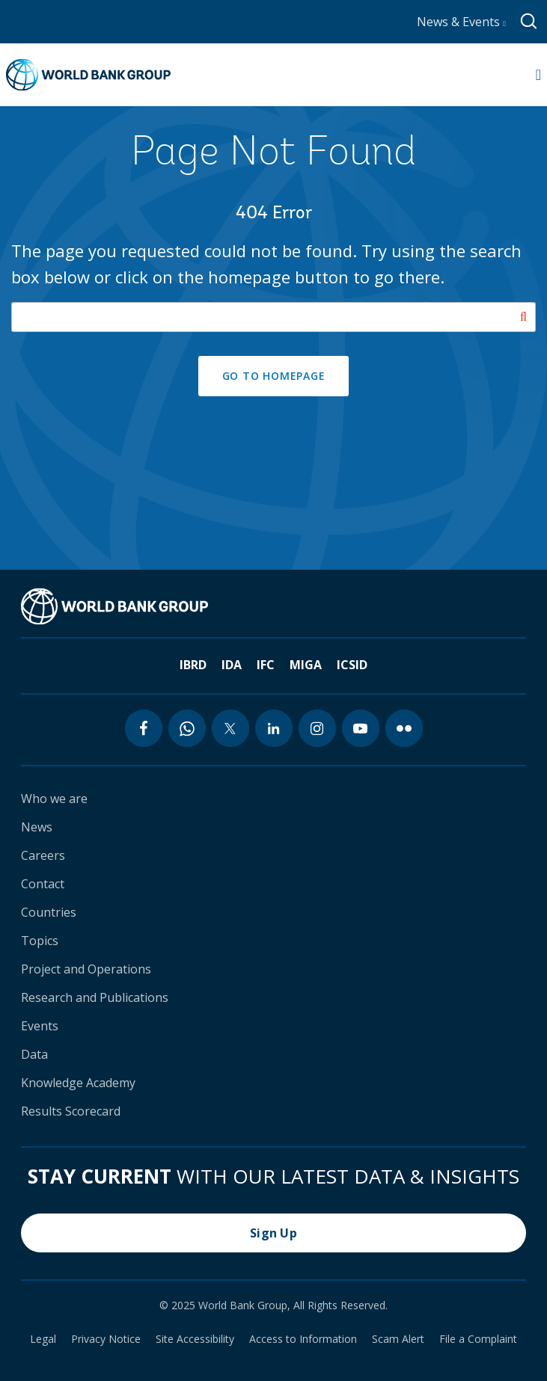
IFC (266, 665)
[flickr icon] (404, 728)
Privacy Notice (106, 1339)
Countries (48, 912)
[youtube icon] (360, 728)
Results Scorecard (70, 1111)
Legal (43, 1339)
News (36, 827)
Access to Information (303, 1339)
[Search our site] (273, 317)
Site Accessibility (195, 1339)
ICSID (352, 665)
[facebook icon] (143, 728)
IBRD (193, 665)
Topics (39, 940)
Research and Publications (94, 997)
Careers (43, 855)
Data (34, 1054)
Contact (42, 884)
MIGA (306, 665)
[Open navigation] (538, 74)
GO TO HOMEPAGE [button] (274, 376)
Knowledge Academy (78, 1082)
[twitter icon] (230, 728)
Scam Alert (398, 1339)
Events (39, 1026)
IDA (231, 665)
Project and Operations (86, 969)
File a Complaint (478, 1339)
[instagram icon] (317, 728)
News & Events (461, 21)
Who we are (54, 798)
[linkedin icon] (274, 728)
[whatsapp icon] (187, 728)
